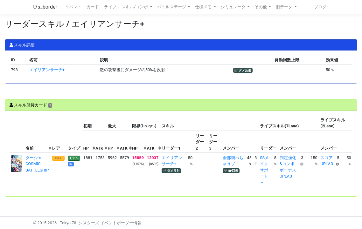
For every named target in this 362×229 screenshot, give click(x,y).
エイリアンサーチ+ (47, 69)
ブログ (320, 6)
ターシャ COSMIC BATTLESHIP (37, 163)
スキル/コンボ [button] (135, 6)
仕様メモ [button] (203, 6)
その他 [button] (261, 6)
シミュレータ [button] (234, 6)
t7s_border (45, 7)
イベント (73, 6)
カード (93, 6)
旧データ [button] (284, 6)
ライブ (110, 6)
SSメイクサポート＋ (264, 170)
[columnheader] (17, 134)
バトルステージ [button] (172, 6)
